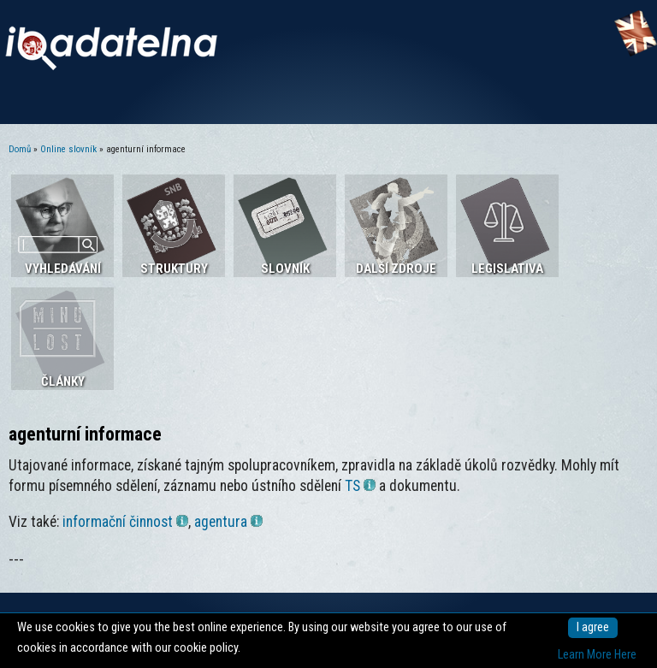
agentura (228, 521)
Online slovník (68, 149)
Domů (20, 149)
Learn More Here (597, 654)
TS (360, 485)
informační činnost (125, 521)
